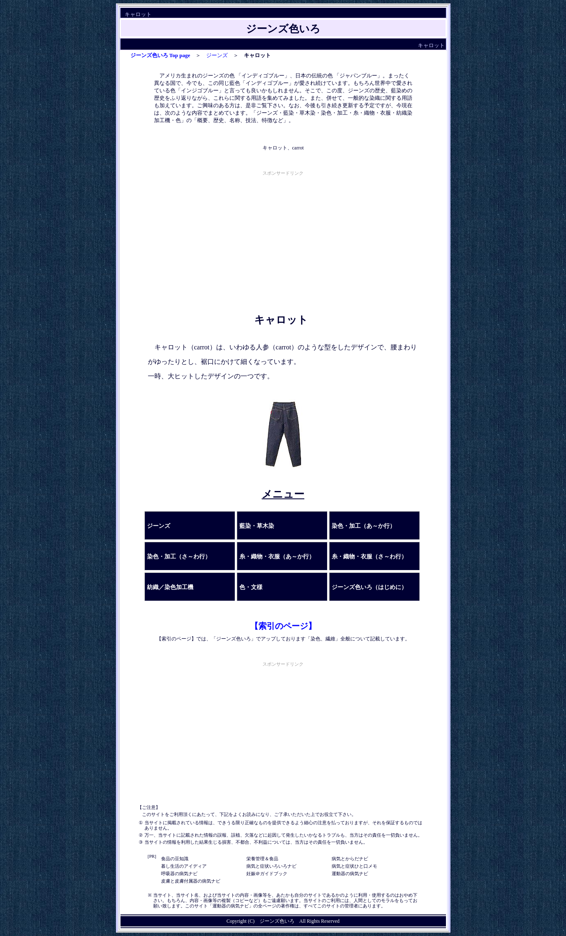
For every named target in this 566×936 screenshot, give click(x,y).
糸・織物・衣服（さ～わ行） (369, 556)
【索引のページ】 (283, 625)
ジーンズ (217, 55)
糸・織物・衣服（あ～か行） (277, 556)
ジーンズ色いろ (277, 921)
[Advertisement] (283, 236)
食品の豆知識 (174, 858)
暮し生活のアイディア (184, 866)
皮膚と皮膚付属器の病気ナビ (190, 880)
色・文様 (251, 587)
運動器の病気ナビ (350, 873)
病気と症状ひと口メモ (354, 866)
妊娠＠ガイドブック (266, 873)
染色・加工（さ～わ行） (179, 556)
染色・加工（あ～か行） (363, 526)
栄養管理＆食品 (262, 858)
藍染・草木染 (256, 526)
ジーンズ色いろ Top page (160, 55)
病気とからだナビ (350, 858)
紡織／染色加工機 (170, 587)
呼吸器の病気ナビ (179, 873)
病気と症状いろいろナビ (271, 866)
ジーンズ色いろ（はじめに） (369, 587)
